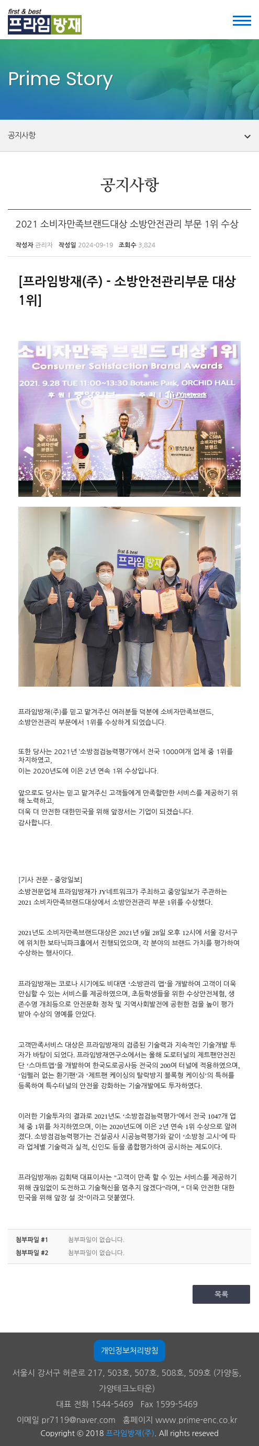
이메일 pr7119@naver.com (66, 1420)
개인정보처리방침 (129, 1350)
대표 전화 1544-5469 (94, 1404)
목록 (221, 1294)
